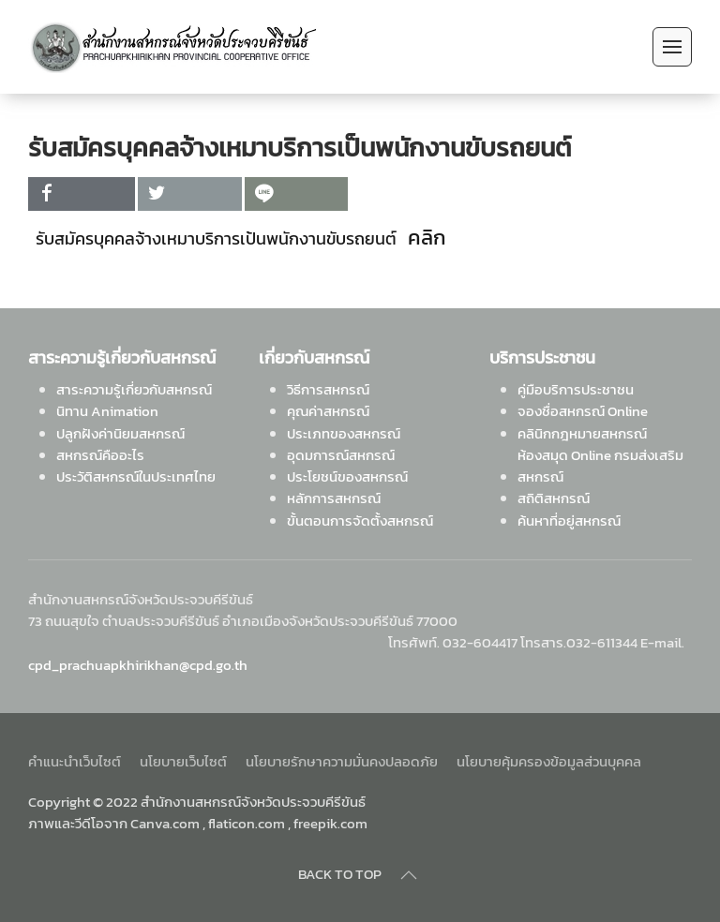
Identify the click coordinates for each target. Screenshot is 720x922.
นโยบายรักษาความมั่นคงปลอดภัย (342, 761)
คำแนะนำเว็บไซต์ (74, 761)
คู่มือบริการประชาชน (576, 389)
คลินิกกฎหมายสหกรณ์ (582, 433)
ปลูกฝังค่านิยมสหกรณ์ (120, 433)
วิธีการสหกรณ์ (328, 389)
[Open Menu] (672, 47)
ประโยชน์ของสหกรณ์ (347, 476)
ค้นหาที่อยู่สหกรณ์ (569, 520)
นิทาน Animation (107, 411)
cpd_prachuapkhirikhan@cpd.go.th (138, 665)
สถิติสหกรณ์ (554, 498)
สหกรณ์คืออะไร (100, 455)
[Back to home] (172, 46)
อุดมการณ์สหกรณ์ (341, 455)
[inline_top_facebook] (81, 194)
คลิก (429, 237)
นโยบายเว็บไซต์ (183, 761)
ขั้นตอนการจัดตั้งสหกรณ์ (360, 520)
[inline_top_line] (296, 194)
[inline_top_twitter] (189, 194)
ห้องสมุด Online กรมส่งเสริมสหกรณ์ (600, 465)
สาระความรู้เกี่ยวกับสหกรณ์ (134, 389)
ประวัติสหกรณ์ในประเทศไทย (136, 476)
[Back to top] (409, 875)
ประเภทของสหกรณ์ (343, 433)
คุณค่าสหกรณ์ (328, 411)
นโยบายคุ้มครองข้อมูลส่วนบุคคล (549, 761)
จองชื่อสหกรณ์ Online (583, 411)
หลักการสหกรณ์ (334, 498)
